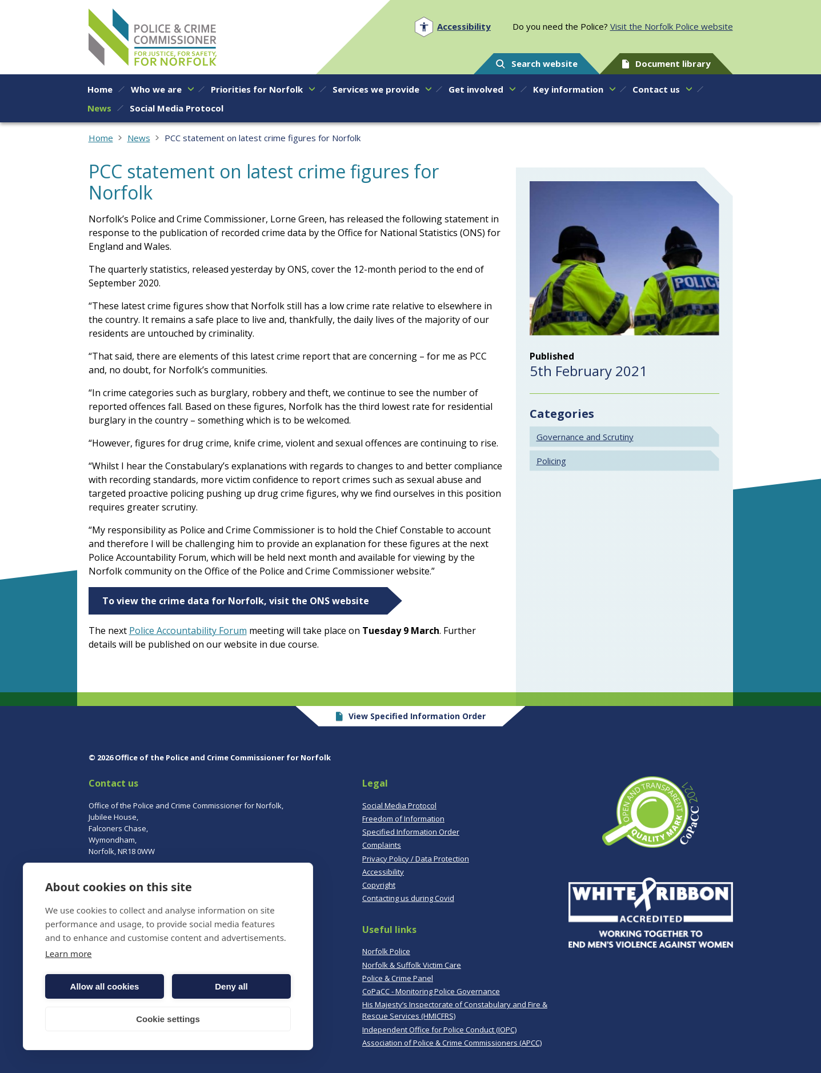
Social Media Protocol (399, 805)
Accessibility (383, 872)
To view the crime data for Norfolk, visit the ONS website (235, 601)
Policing (551, 460)
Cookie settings (168, 1019)
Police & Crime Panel (397, 978)
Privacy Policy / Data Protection (415, 858)
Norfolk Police (386, 951)
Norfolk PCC (153, 37)
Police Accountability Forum (188, 630)
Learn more (68, 953)
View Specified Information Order (410, 716)
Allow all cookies (104, 986)
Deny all (231, 986)
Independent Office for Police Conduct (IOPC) (439, 1029)
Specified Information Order (410, 832)
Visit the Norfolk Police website (671, 26)
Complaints (381, 845)
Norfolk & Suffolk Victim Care (411, 965)
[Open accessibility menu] (452, 26)
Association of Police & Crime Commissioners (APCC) (452, 1043)
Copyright (378, 885)
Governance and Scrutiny (585, 436)
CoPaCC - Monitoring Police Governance (431, 991)
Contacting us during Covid (408, 898)
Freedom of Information (403, 818)
